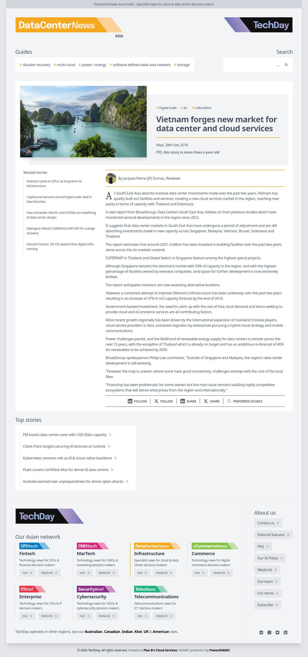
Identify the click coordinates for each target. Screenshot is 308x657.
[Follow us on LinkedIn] (137, 401)
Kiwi (138, 631)
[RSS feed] (285, 632)
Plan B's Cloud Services (160, 650)
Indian (127, 631)
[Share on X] (211, 401)
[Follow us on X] (164, 401)
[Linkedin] (261, 632)
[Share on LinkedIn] (188, 401)
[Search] (253, 64)
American (161, 631)
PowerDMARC (219, 650)
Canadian (112, 631)
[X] (269, 632)
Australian (93, 631)
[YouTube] (277, 632)
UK (146, 631)
